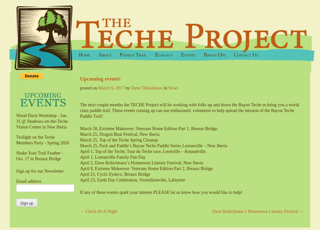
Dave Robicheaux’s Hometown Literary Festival (258, 211)
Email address (28, 181)
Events (188, 54)
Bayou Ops (215, 54)
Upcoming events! (101, 79)
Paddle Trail (133, 54)
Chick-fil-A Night (98, 211)
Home (84, 54)
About (105, 54)
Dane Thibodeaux (147, 88)
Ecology (164, 54)
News (173, 88)
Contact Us (246, 54)
